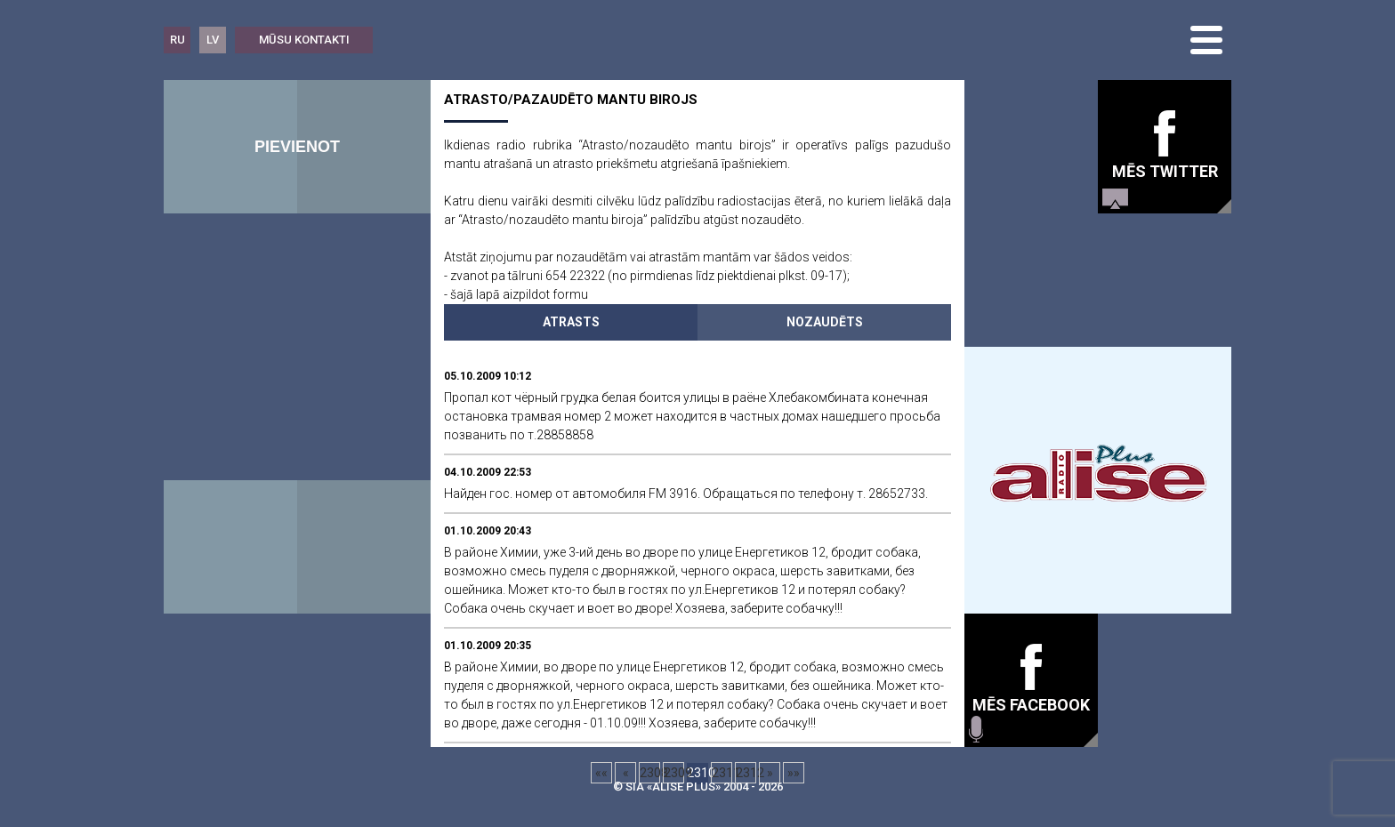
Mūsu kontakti (304, 39)
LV (212, 39)
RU (177, 39)
